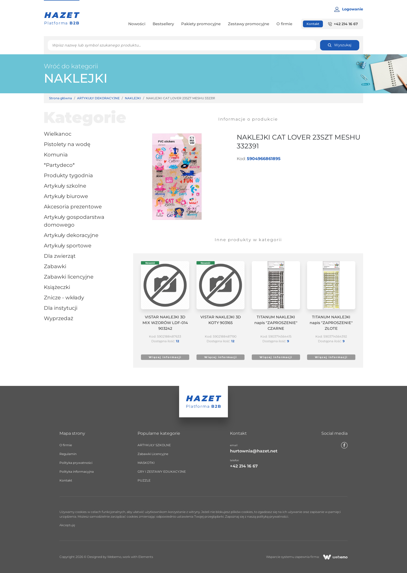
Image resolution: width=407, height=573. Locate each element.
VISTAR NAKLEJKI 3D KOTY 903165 (220, 320)
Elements (145, 557)
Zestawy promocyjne (248, 23)
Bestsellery (163, 23)
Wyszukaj (339, 45)
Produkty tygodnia (68, 175)
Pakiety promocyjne (201, 23)
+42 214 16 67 (343, 24)
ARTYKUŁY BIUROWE (66, 196)
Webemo (114, 557)
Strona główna (60, 98)
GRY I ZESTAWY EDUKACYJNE (162, 471)
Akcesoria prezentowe (73, 206)
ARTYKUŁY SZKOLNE (65, 186)
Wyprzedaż (58, 318)
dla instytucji (60, 308)
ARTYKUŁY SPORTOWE (67, 245)
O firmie (284, 23)
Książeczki (57, 287)
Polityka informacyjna (76, 471)
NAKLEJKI (75, 78)
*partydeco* (59, 165)
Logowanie (348, 9)
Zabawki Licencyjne (68, 277)
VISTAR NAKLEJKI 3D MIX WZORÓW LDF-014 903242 (165, 323)
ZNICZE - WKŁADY (64, 297)
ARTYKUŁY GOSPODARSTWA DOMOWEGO (74, 221)
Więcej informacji (165, 357)
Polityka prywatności (75, 463)
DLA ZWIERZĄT (60, 256)
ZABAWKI (55, 266)
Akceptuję (67, 525)
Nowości (136, 23)
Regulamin (68, 454)
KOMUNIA (56, 155)
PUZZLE (144, 480)
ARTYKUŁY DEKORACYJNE (98, 98)
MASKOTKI (146, 463)
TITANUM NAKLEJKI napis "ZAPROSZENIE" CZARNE (275, 323)
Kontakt (313, 24)
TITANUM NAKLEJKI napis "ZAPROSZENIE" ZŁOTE (331, 323)
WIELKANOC (57, 134)
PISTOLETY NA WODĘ (67, 144)
